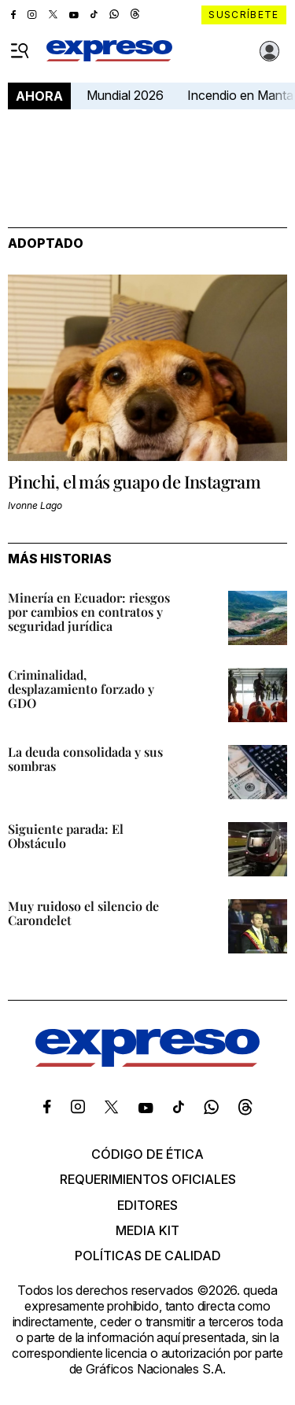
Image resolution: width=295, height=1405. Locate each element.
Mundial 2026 (125, 95)
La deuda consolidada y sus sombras (85, 758)
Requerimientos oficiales (148, 1179)
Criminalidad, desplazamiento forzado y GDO (81, 688)
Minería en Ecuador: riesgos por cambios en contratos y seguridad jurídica (89, 611)
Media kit (147, 1230)
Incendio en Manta (240, 95)
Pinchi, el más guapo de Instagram (134, 481)
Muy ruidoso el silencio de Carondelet (83, 913)
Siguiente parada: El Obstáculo (66, 836)
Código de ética (147, 1154)
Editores (147, 1205)
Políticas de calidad (148, 1255)
